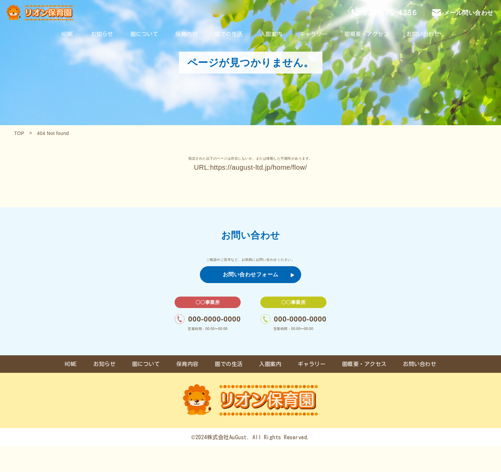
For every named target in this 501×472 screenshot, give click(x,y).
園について (144, 34)
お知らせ (102, 34)
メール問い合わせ (469, 12)
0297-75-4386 (390, 12)
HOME (67, 34)
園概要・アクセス (366, 34)
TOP (19, 133)
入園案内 (271, 34)
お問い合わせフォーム (258, 274)
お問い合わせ (423, 34)
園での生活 (229, 34)
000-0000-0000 (208, 319)
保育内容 (186, 34)
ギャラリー (313, 34)
